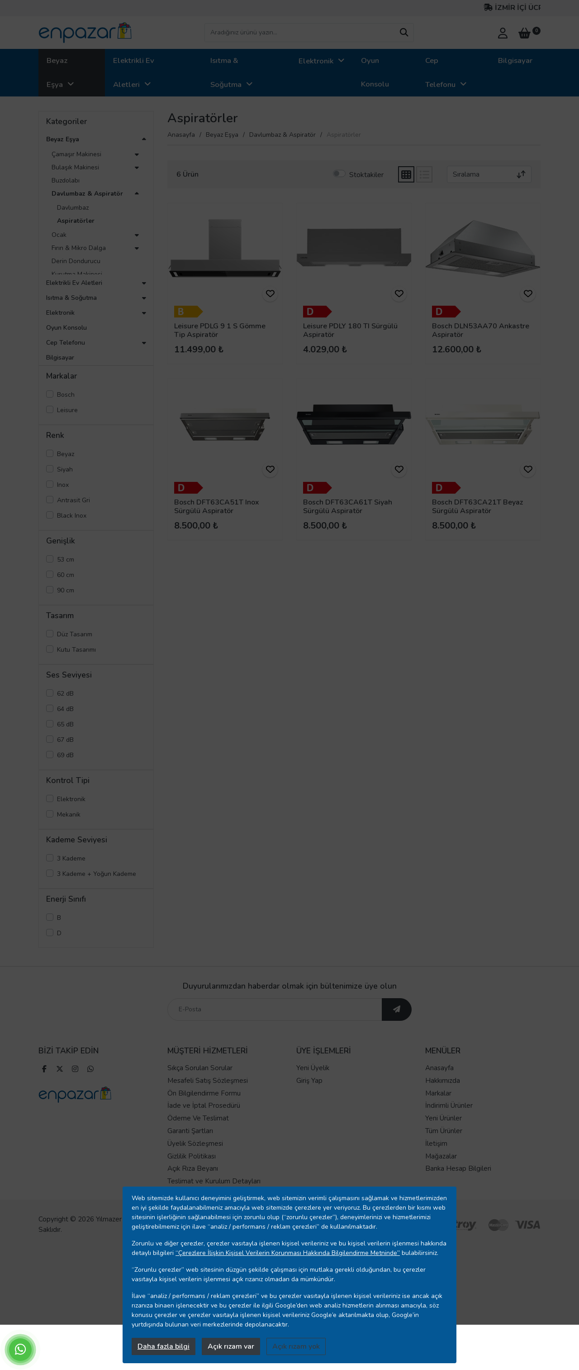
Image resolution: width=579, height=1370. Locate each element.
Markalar (438, 1109)
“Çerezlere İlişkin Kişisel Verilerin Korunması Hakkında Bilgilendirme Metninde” (288, 1253)
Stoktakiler (366, 175)
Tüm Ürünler (443, 1147)
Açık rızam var (231, 1346)
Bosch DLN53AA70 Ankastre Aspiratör (480, 330)
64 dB (65, 709)
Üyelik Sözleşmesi (195, 1159)
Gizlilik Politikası (191, 1172)
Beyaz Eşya (57, 72)
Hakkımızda (442, 1096)
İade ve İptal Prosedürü (203, 1121)
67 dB (65, 739)
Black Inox (71, 515)
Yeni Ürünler (443, 1134)
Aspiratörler (76, 220)
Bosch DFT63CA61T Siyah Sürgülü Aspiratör (347, 506)
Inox (63, 485)
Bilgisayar (515, 60)
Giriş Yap (309, 1096)
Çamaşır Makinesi (76, 154)
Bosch (66, 394)
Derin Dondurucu (76, 261)
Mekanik (69, 814)
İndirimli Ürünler (449, 1121)
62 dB (65, 693)
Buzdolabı (66, 180)
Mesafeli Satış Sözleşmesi (207, 1096)
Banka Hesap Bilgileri (458, 1184)
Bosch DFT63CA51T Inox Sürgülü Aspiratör (216, 506)
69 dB (65, 755)
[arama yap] (403, 33)
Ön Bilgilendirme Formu (204, 1109)
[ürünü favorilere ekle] (270, 294)
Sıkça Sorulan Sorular (200, 1084)
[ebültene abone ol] (397, 1025)
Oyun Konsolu (375, 72)
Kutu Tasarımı (76, 649)
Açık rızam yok (296, 1346)
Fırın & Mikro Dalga (79, 248)
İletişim (436, 1159)
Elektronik (316, 61)
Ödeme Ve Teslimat (198, 1134)
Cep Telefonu (440, 72)
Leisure (67, 410)
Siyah (65, 469)
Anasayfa (181, 134)
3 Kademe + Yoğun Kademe (96, 874)
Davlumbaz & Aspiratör (87, 193)
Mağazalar (441, 1172)
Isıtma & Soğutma (226, 72)
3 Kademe (71, 858)
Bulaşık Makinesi (75, 167)
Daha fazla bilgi (164, 1346)
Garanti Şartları (190, 1147)
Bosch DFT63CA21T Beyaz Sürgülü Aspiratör (477, 506)
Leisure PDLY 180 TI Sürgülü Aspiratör (350, 330)
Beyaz (65, 454)
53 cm (65, 559)
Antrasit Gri (73, 500)
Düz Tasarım (74, 634)
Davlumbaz (73, 207)
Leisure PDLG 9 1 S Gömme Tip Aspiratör (220, 330)
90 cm (65, 590)
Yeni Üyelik (312, 1084)
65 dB (65, 724)
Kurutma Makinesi (77, 274)
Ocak (59, 235)
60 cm (65, 575)
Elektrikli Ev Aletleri (133, 72)
